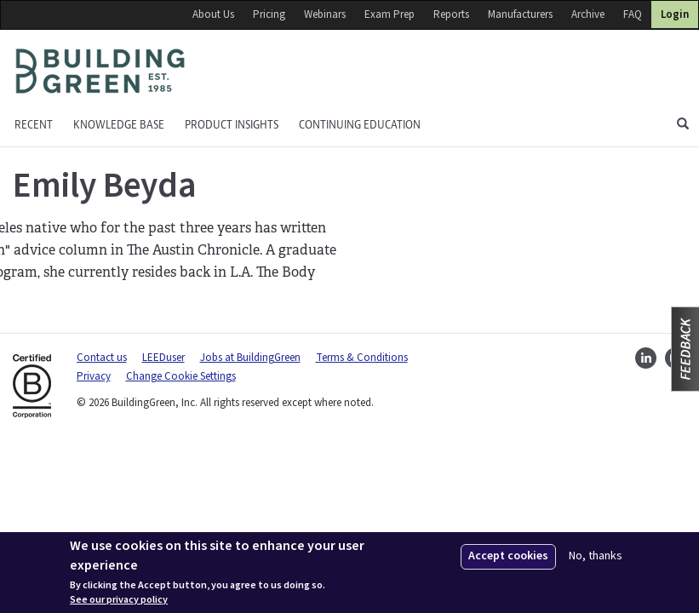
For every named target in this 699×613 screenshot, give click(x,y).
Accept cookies (508, 555)
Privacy (94, 376)
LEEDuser (163, 357)
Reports (451, 14)
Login (675, 14)
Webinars (325, 14)
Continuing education (360, 124)
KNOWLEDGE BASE (118, 124)
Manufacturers (520, 14)
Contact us (102, 357)
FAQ (632, 14)
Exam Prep (389, 14)
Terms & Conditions (362, 357)
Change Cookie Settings (181, 376)
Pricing (269, 14)
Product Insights (231, 124)
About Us (213, 14)
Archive (587, 14)
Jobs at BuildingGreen (250, 357)
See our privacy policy (119, 600)
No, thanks (595, 556)
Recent (33, 124)
